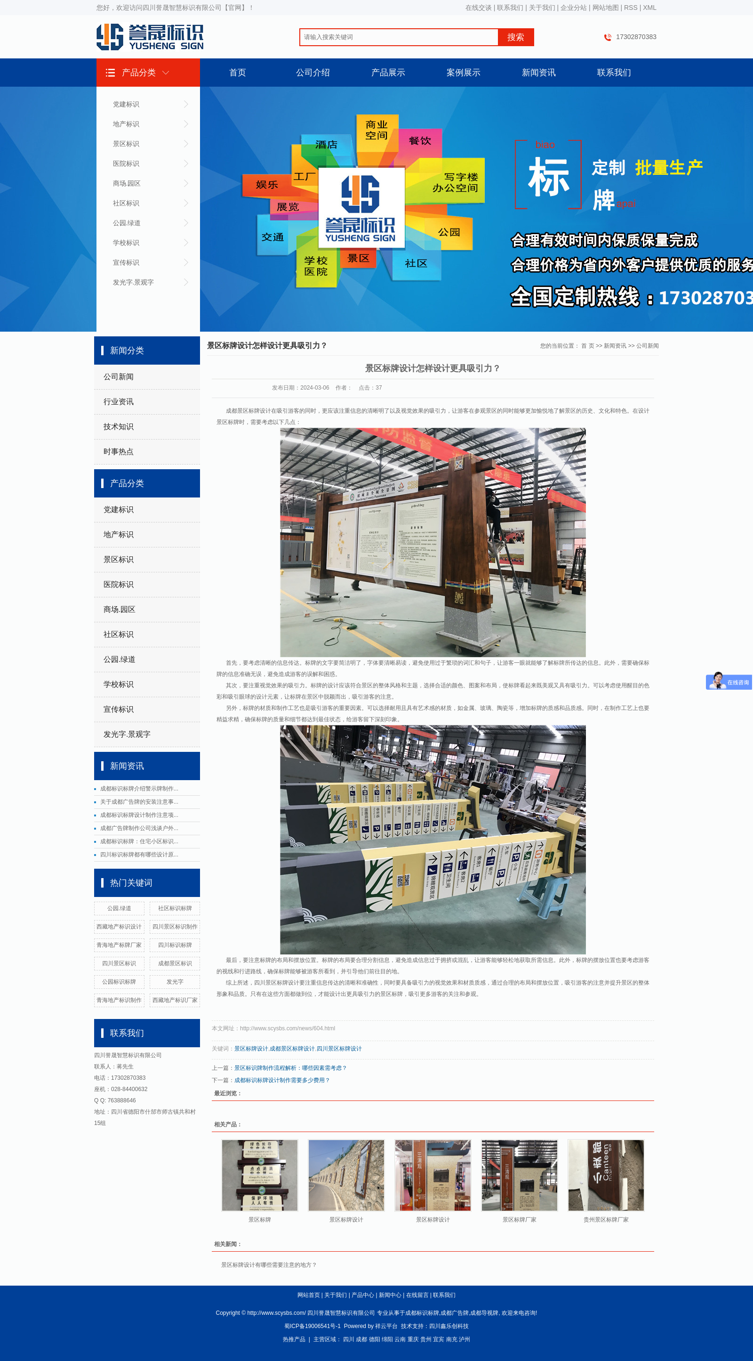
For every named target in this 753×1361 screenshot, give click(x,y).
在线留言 (417, 1295)
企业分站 (574, 7)
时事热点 (119, 452)
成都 (361, 1339)
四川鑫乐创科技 (449, 1326)
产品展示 (388, 72)
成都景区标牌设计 (292, 1048)
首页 (237, 72)
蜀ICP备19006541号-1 (312, 1326)
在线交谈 (478, 7)
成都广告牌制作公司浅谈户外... (139, 828)
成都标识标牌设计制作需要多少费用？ (282, 1080)
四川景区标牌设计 (339, 1048)
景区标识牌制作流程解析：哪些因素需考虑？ (290, 1068)
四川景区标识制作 (175, 926)
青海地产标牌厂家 (119, 945)
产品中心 (363, 1295)
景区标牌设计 (251, 1048)
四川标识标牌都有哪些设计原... (139, 854)
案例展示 (464, 72)
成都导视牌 (484, 1313)
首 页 (587, 345)
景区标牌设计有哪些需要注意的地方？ (269, 1265)
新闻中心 (390, 1295)
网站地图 (606, 7)
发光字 (175, 981)
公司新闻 (119, 377)
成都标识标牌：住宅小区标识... (139, 841)
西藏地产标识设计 (119, 926)
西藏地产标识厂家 (175, 1000)
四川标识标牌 (175, 945)
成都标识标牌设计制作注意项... (139, 815)
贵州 (426, 1339)
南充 (451, 1339)
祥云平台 (386, 1326)
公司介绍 (313, 72)
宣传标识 (126, 262)
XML (650, 7)
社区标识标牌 (175, 908)
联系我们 (510, 7)
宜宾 (438, 1339)
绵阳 (387, 1339)
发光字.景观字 (133, 282)
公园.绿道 (127, 223)
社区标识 (126, 203)
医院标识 (126, 163)
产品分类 (139, 72)
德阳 (374, 1339)
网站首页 (308, 1295)
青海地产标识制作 (119, 1000)
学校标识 (126, 242)
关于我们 (542, 7)
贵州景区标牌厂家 (606, 1219)
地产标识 (126, 124)
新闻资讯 (539, 72)
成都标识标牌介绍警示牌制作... (139, 788)
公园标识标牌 (119, 981)
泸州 (464, 1339)
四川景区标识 (119, 963)
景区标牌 (259, 1219)
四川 (348, 1339)
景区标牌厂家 (520, 1219)
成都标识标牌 (422, 1313)
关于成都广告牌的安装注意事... (139, 802)
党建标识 (126, 104)
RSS (631, 7)
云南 (400, 1339)
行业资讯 (119, 402)
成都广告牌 (455, 1313)
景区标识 (126, 143)
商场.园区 (127, 183)
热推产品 (294, 1339)
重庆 (413, 1339)
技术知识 (119, 427)
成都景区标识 (175, 963)
